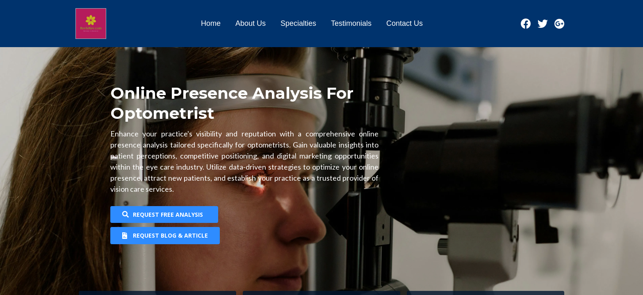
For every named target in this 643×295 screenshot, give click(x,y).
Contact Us (404, 23)
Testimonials (351, 23)
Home (211, 23)
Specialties (298, 23)
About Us (250, 23)
